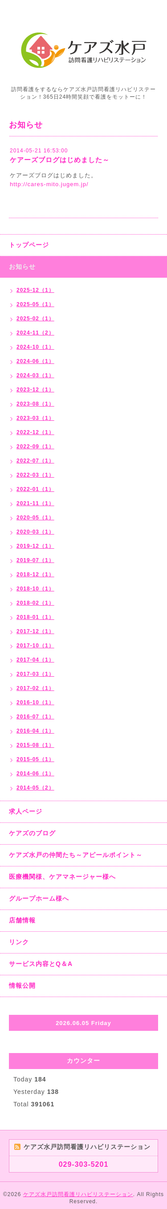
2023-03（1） (35, 418)
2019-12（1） (35, 546)
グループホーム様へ (39, 898)
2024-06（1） (35, 361)
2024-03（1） (35, 375)
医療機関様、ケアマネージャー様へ (62, 876)
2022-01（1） (35, 489)
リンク (19, 942)
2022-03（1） (35, 475)
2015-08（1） (35, 745)
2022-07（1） (35, 461)
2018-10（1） (35, 589)
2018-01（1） (35, 617)
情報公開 (22, 985)
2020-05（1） (35, 518)
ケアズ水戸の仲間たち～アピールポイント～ (76, 854)
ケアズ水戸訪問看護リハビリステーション (78, 1194)
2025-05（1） (35, 304)
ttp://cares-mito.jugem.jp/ (50, 184)
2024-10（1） (35, 347)
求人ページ (25, 811)
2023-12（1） (35, 390)
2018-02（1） (35, 603)
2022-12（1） (35, 432)
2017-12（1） (35, 631)
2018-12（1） (35, 574)
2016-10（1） (35, 702)
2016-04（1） (35, 731)
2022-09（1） (35, 446)
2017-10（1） (35, 645)
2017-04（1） (35, 660)
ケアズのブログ (32, 833)
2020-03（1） (35, 532)
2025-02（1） (35, 318)
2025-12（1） (35, 290)
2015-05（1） (35, 759)
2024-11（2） (35, 333)
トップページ (29, 244)
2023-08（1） (35, 404)
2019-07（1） (35, 560)
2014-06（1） (35, 773)
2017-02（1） (35, 688)
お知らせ (22, 266)
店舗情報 (22, 920)
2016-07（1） (35, 717)
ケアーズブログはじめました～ (60, 160)
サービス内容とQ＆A (41, 963)
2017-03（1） (35, 674)
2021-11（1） (35, 503)
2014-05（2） (35, 788)
